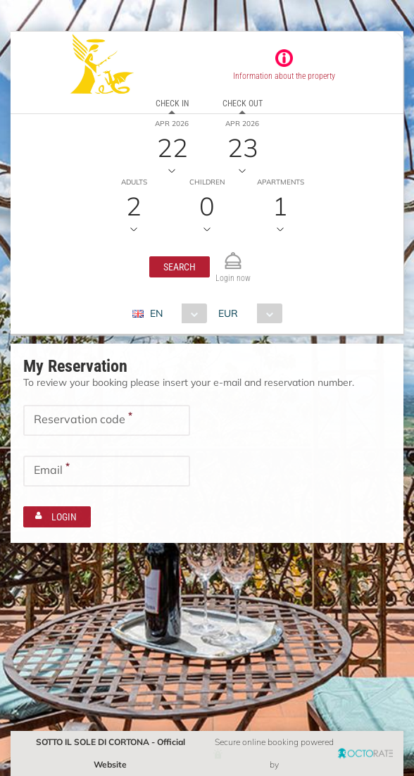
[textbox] (106, 420)
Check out (242, 103)
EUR (228, 313)
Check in (172, 103)
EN (156, 313)
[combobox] (175, 313)
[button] (179, 266)
